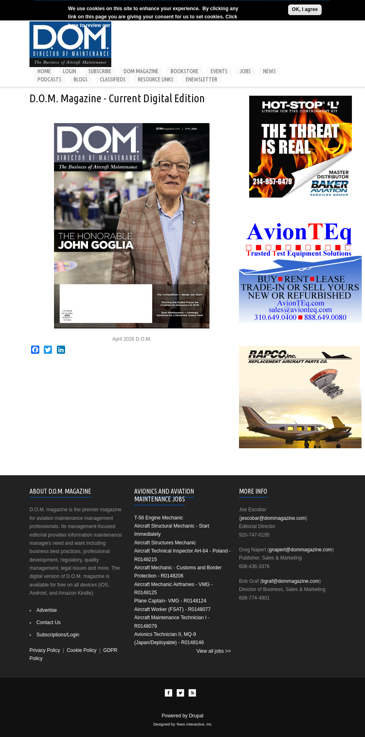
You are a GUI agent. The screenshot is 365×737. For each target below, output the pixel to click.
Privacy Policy (44, 650)
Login (69, 71)
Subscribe (99, 71)
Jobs (245, 71)
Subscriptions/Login (57, 635)
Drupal (196, 716)
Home (44, 71)
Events (219, 71)
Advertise (46, 610)
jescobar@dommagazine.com (273, 518)
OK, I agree (305, 9)
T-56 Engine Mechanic (158, 518)
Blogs (81, 79)
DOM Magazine (141, 71)
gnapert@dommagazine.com (300, 550)
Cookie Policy (127, 25)
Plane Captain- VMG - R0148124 (170, 601)
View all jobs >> (213, 651)
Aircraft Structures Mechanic (165, 543)
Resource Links (155, 79)
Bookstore (184, 71)
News (269, 71)
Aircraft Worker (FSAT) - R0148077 (172, 609)
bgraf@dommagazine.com (290, 581)
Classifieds (113, 79)
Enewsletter (201, 79)
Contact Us (48, 622)
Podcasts (49, 79)
